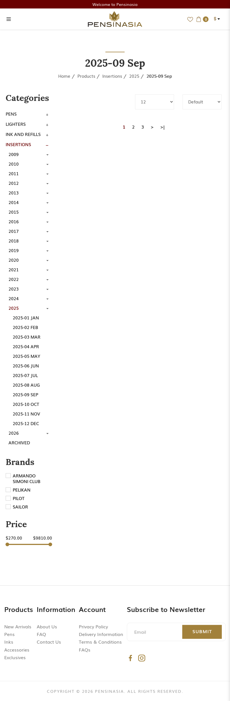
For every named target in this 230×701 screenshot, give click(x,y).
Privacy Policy (93, 626)
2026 (13, 433)
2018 (13, 240)
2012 (13, 183)
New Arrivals (17, 626)
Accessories (16, 649)
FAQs (84, 649)
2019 (13, 250)
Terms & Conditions (100, 641)
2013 (13, 192)
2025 (134, 76)
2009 (13, 154)
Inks (8, 641)
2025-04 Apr (26, 346)
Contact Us (49, 641)
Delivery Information (101, 634)
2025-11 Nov (26, 413)
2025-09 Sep (159, 76)
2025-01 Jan (26, 317)
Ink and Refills (23, 134)
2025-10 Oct (26, 404)
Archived (19, 442)
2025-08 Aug (26, 385)
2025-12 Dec (26, 423)
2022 (13, 279)
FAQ (41, 634)
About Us (47, 626)
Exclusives (15, 657)
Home (64, 76)
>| (162, 126)
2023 (13, 288)
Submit (202, 631)
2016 (13, 221)
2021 (13, 269)
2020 (13, 260)
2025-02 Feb (25, 327)
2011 (13, 173)
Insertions (112, 76)
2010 (13, 164)
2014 (13, 202)
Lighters (16, 124)
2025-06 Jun (26, 365)
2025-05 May (26, 356)
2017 (13, 231)
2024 (13, 298)
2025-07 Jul (25, 375)
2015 (13, 212)
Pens (11, 114)
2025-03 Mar (26, 337)
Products (86, 76)
